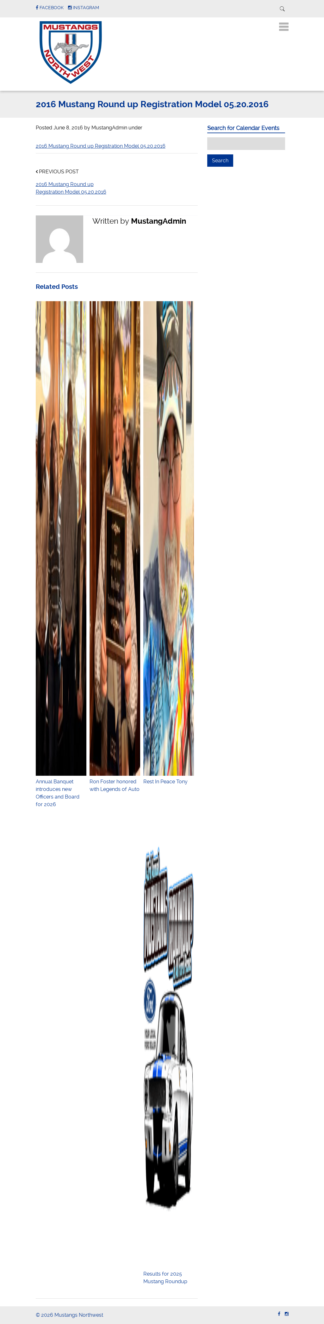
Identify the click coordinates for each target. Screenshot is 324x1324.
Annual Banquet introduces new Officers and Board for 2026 (61, 789)
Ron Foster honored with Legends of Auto (115, 781)
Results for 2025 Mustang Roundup (168, 1273)
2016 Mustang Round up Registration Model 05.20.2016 (100, 146)
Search (222, 160)
